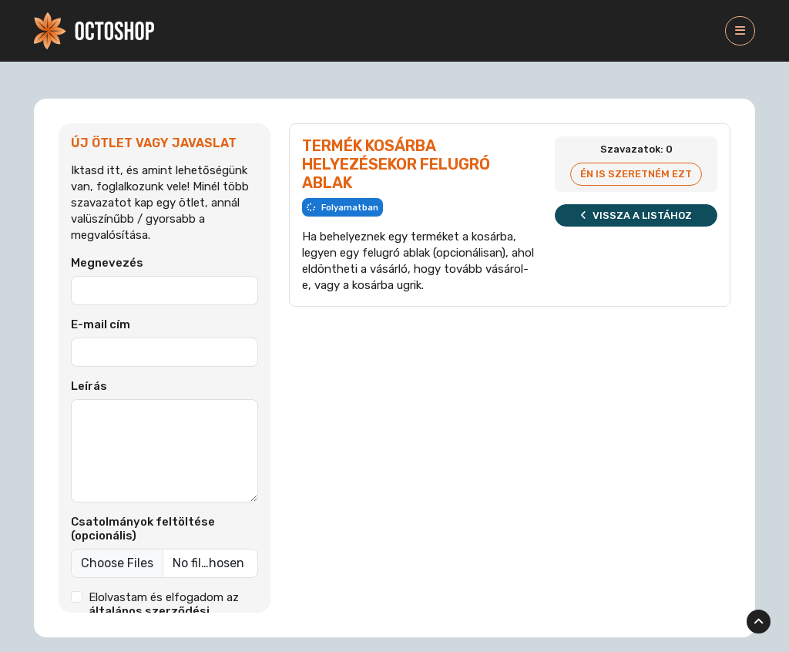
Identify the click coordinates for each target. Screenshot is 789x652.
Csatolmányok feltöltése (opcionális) (143, 529)
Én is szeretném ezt (636, 174)
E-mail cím (100, 324)
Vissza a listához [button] (636, 215)
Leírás (89, 386)
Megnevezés (107, 263)
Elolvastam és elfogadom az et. (164, 611)
